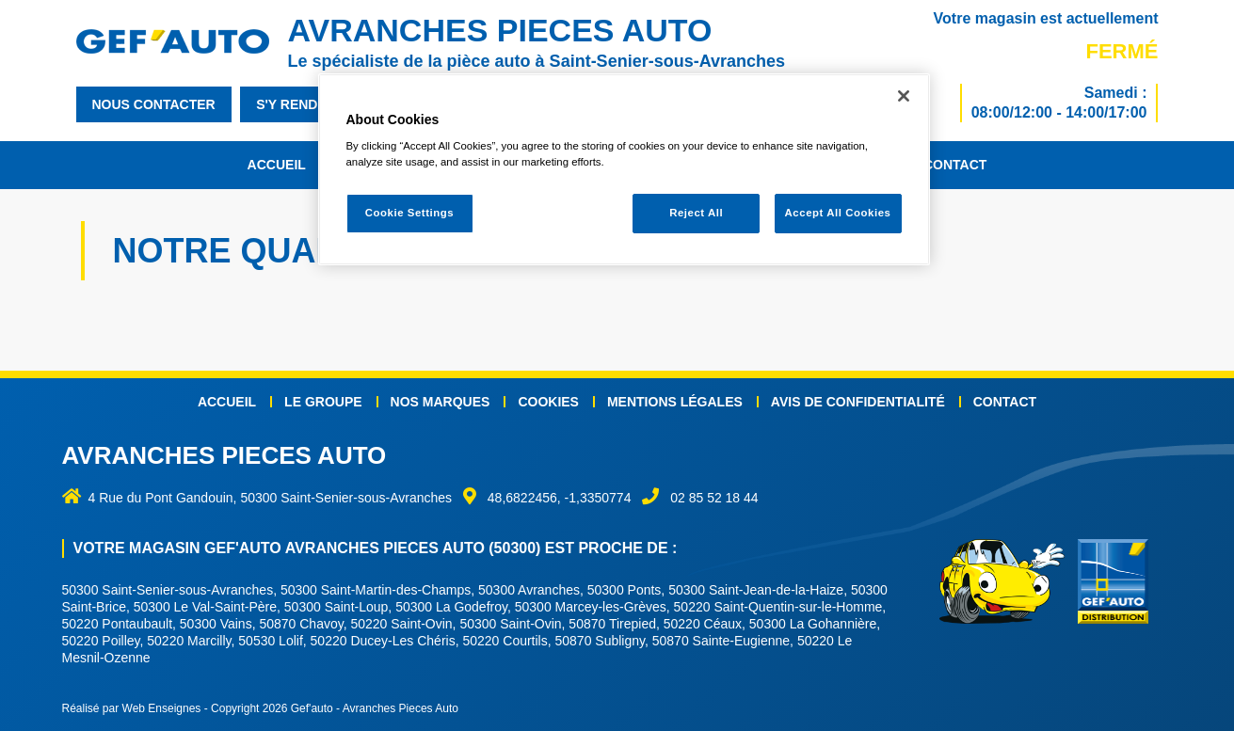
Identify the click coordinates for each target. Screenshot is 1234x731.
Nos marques (440, 401)
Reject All (696, 212)
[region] (624, 169)
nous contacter (154, 104)
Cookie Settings (410, 212)
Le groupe (322, 401)
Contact (954, 164)
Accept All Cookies (838, 212)
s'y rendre (296, 104)
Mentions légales (675, 401)
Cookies (548, 401)
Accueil (277, 164)
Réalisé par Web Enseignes (131, 708)
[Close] (903, 96)
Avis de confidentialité (858, 401)
